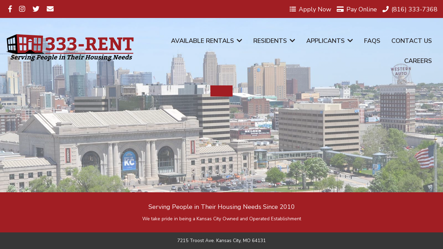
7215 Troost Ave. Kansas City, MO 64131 (221, 240)
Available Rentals (206, 41)
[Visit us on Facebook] (10, 9)
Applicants (329, 41)
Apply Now (310, 9)
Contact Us (411, 41)
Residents (274, 41)
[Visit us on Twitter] (36, 9)
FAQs (372, 41)
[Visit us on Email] (50, 9)
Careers (418, 61)
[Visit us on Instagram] (22, 9)
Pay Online (357, 9)
